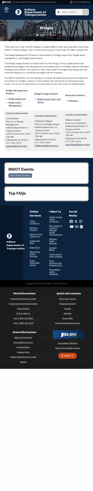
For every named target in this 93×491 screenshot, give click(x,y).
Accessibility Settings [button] (67, 340)
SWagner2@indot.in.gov (46, 142)
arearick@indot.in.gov (16, 143)
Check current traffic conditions (55, 216)
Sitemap (68, 311)
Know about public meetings (54, 269)
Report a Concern (34, 226)
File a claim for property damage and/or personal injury (56, 227)
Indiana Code (23, 349)
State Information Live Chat (23, 296)
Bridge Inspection (17, 96)
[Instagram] (80, 218)
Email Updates (23, 344)
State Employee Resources (67, 320)
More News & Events (20, 173)
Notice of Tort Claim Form (36, 232)
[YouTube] (71, 224)
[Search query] (78, 11)
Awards (23, 359)
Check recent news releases (55, 252)
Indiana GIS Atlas (35, 239)
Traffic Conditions (35, 219)
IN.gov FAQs (68, 315)
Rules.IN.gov (35, 244)
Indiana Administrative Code (23, 354)
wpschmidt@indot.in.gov (77, 141)
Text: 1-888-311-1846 (23, 320)
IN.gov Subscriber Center (35, 260)
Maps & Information (23, 335)
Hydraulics (73, 98)
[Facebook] (71, 218)
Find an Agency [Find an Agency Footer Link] (23, 311)
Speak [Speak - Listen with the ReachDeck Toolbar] (67, 353)
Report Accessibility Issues (67, 345)
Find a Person (23, 306)
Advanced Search (67, 301)
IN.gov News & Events (23, 339)
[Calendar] (81, 224)
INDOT (42, 32)
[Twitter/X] (76, 218)
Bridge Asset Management (15, 101)
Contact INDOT (53, 246)
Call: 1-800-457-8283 (23, 315)
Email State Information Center (23, 301)
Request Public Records (53, 238)
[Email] (76, 224)
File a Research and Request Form (55, 260)
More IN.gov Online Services (35, 251)
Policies (67, 306)
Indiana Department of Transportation (38, 10)
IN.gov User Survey (67, 296)
